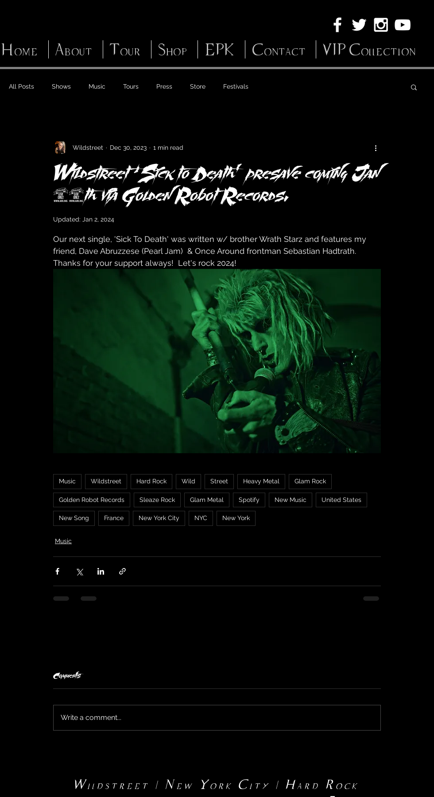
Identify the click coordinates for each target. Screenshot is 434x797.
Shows (61, 86)
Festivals (235, 86)
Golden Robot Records (91, 499)
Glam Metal (207, 499)
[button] (414, 86)
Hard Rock (151, 481)
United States (341, 499)
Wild (188, 481)
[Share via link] (122, 571)
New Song (74, 517)
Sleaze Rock (157, 499)
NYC (200, 517)
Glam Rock (310, 481)
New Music (290, 499)
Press (164, 86)
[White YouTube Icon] (402, 25)
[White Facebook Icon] (337, 25)
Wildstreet (106, 481)
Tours (131, 86)
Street (219, 481)
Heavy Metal (261, 481)
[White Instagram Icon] (381, 25)
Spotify (249, 499)
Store (197, 86)
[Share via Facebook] (57, 571)
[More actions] (375, 147)
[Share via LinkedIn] (101, 571)
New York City (159, 517)
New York (236, 517)
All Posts (21, 86)
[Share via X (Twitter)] (79, 571)
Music (97, 86)
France (114, 517)
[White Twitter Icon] (359, 25)
